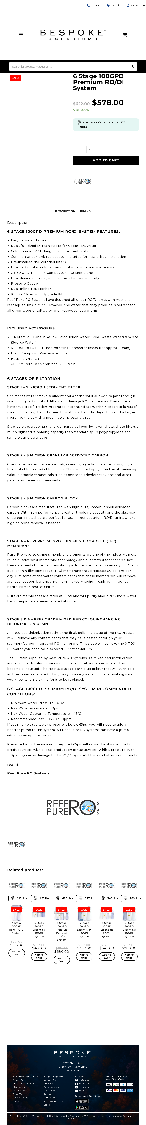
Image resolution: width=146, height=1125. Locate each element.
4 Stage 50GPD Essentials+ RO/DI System (85, 929)
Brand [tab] (85, 211)
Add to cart (106, 160)
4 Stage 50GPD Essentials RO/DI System (129, 929)
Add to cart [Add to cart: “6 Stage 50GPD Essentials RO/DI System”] (39, 956)
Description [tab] (65, 211)
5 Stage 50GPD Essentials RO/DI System (107, 929)
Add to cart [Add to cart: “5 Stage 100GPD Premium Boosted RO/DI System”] (61, 959)
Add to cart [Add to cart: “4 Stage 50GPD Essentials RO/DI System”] (129, 956)
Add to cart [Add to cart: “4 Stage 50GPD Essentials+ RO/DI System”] (84, 956)
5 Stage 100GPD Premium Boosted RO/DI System (62, 931)
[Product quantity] (83, 149)
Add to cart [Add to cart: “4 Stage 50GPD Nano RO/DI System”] (16, 956)
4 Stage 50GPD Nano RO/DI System (16, 929)
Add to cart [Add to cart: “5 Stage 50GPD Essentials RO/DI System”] (106, 956)
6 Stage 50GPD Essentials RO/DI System (39, 929)
